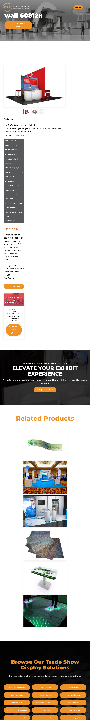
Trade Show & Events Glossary (44, 642)
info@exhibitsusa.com (17, 660)
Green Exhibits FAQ (67, 694)
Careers (35, 677)
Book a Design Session (18, 24)
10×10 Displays (50, 505)
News (62, 633)
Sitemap (35, 703)
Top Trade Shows (39, 646)
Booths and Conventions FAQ (71, 673)
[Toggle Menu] (87, 7)
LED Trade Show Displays (22, 528)
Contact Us (36, 699)
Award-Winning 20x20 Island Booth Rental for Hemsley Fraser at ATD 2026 (72, 656)
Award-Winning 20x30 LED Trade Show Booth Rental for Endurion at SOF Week (72, 648)
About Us (36, 669)
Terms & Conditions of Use (62, 716)
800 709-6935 (18, 654)
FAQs (62, 669)
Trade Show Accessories (22, 535)
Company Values (38, 673)
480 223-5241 (17, 670)
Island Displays (51, 512)
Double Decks (22, 520)
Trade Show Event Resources (43, 637)
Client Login (36, 663)
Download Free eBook (81, 254)
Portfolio (35, 659)
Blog (34, 686)
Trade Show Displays (22, 505)
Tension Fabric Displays (50, 520)
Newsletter (36, 690)
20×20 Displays (22, 512)
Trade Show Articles (40, 654)
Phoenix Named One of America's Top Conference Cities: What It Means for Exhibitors (72, 640)
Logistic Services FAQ (68, 690)
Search (35, 694)
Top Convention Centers (41, 650)
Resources (37, 633)
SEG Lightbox (51, 528)
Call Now (78, 7)
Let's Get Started (45, 319)
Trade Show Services (50, 535)
